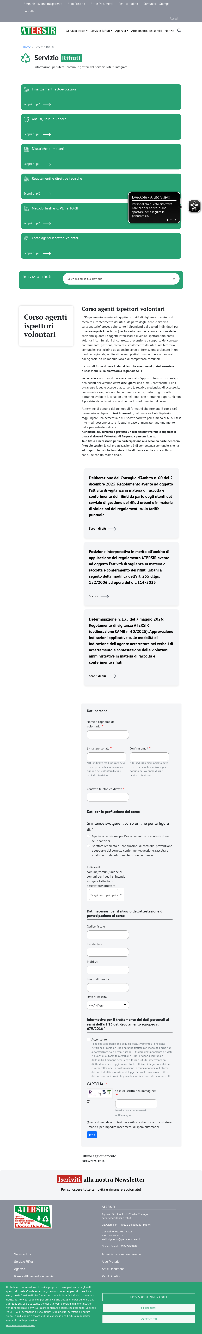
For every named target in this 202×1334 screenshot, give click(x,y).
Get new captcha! (88, 1101)
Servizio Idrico (75, 31)
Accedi (174, 18)
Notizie (169, 31)
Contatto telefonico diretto (104, 789)
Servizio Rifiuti (100, 31)
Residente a (94, 944)
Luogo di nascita (98, 979)
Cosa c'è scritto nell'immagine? (135, 1091)
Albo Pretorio (76, 4)
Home (27, 47)
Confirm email (139, 748)
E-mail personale (98, 748)
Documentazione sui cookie (20, 1325)
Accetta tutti (148, 1319)
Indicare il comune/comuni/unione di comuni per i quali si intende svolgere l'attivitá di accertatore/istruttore (106, 876)
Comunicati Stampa (156, 4)
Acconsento (99, 1039)
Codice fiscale (96, 926)
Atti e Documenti (102, 4)
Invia (92, 1134)
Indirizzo (92, 962)
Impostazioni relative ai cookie (149, 1297)
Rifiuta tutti (148, 1308)
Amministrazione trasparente (43, 4)
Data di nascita (97, 997)
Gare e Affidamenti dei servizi (34, 1276)
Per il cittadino (128, 4)
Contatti (29, 11)
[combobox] (107, 895)
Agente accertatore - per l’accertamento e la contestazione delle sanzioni (130, 838)
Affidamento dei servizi (146, 31)
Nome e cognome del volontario (101, 724)
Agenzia (120, 31)
